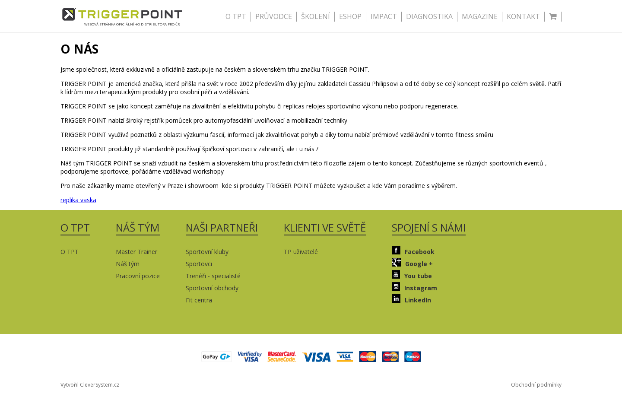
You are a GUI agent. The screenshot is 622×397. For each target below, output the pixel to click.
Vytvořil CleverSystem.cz (89, 384)
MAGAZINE (480, 16)
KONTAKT (523, 16)
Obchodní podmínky (536, 384)
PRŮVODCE (273, 16)
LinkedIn (411, 299)
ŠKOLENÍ (315, 16)
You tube (412, 275)
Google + (412, 263)
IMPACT (384, 16)
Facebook (413, 251)
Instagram (414, 287)
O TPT (235, 16)
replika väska (78, 200)
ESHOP (350, 16)
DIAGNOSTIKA (429, 16)
